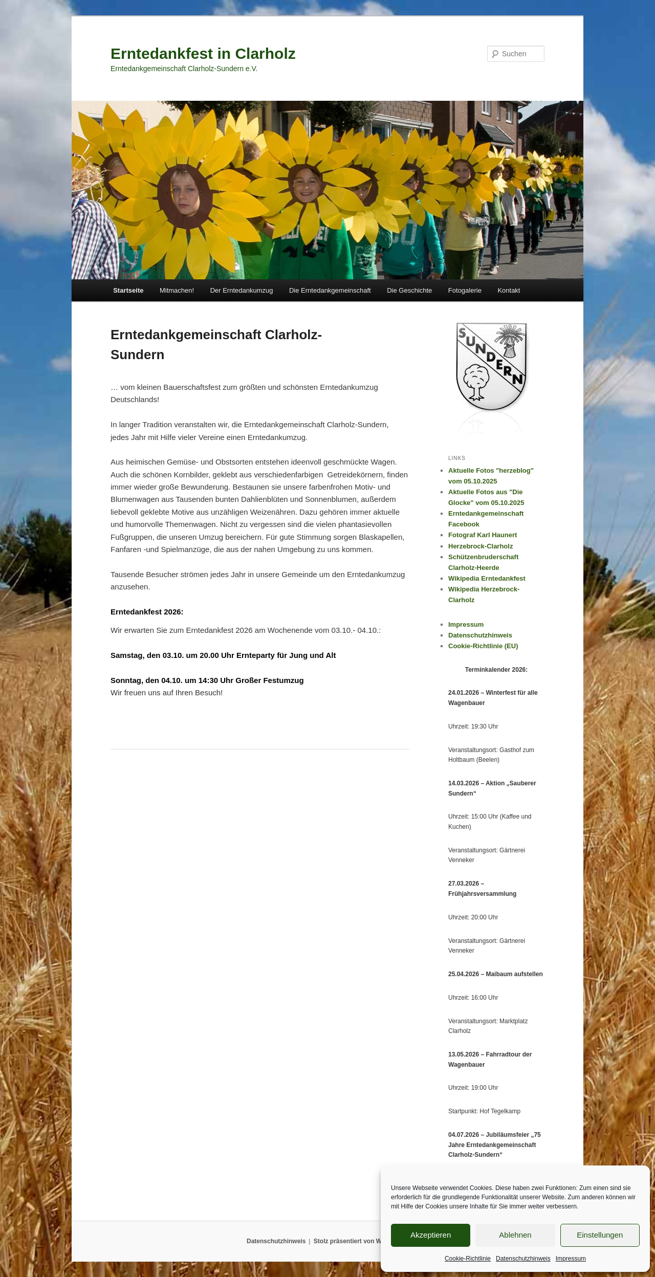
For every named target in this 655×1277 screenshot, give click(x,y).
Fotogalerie (465, 290)
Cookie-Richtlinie (468, 1258)
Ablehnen (515, 1234)
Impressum (571, 1258)
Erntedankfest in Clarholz (203, 53)
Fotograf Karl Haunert (482, 535)
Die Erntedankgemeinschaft (330, 290)
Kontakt (508, 290)
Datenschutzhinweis (523, 1258)
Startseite (128, 290)
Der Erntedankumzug (241, 290)
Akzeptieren (430, 1234)
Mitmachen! (177, 290)
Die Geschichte (409, 290)
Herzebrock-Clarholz (480, 546)
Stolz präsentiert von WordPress (361, 1241)
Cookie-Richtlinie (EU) (483, 646)
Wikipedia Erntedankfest (487, 578)
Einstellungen (600, 1234)
